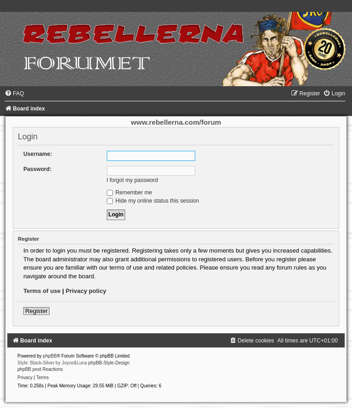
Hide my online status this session (153, 201)
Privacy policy (86, 290)
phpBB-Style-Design (109, 362)
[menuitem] (14, 93)
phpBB (50, 355)
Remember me (129, 192)
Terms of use (41, 290)
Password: (37, 169)
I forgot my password (132, 180)
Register (36, 311)
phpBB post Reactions (40, 369)
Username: (37, 154)
